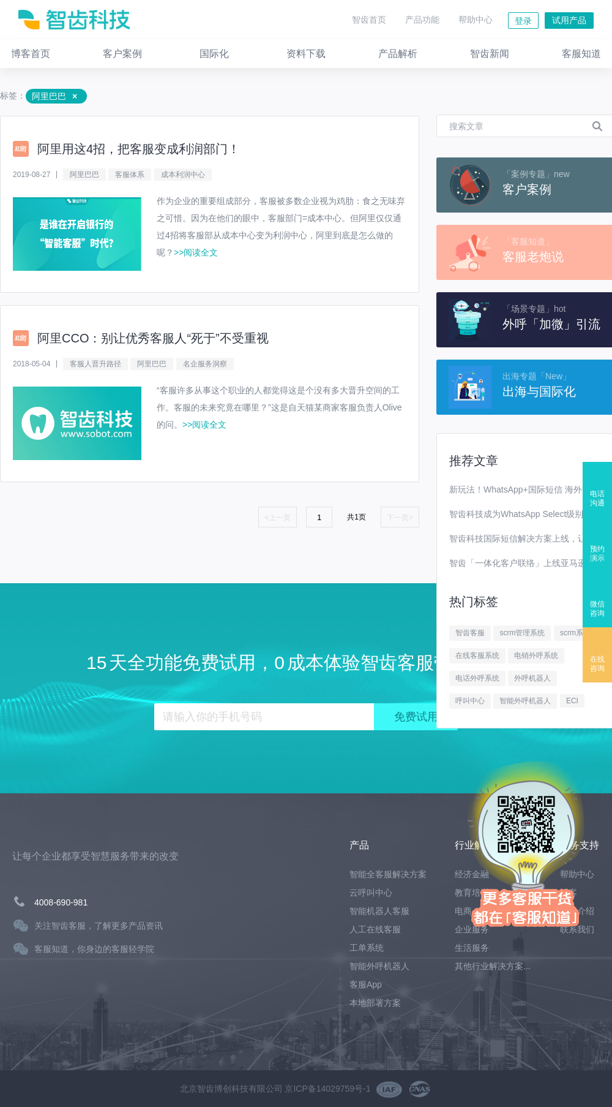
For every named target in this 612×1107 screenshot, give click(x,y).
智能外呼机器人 (525, 701)
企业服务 (472, 929)
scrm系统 (575, 633)
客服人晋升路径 (95, 364)
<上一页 (277, 517)
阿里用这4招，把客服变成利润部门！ (138, 149)
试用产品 (569, 20)
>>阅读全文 (196, 252)
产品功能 (422, 20)
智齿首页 (369, 20)
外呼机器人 (532, 678)
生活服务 (472, 948)
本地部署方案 (375, 1003)
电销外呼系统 (536, 655)
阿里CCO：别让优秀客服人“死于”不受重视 (153, 338)
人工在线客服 (375, 929)
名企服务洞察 (205, 364)
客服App (365, 984)
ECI (572, 701)
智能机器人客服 (379, 911)
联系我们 (577, 929)
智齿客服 (470, 633)
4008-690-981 (61, 902)
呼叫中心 (470, 701)
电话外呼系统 (477, 678)
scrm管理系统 (522, 633)
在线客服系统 (477, 655)
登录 (523, 21)
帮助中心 (475, 20)
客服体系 (129, 174)
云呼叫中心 (370, 892)
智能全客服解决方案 (388, 874)
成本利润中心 (183, 174)
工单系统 (366, 948)
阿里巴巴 (84, 174)
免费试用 (416, 717)
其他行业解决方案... (493, 966)
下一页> (400, 517)
